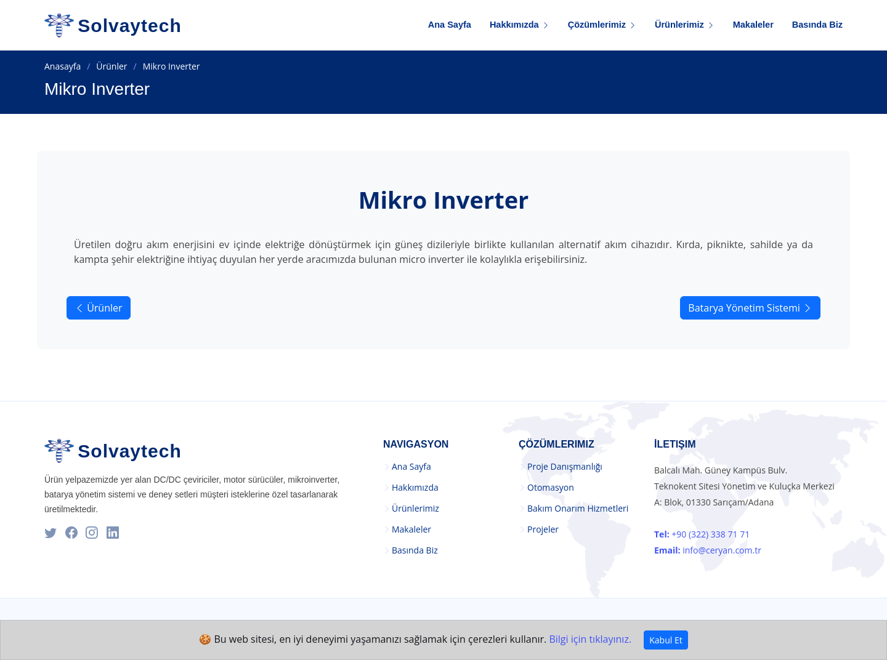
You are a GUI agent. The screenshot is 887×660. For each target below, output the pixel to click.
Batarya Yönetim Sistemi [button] (750, 308)
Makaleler (753, 25)
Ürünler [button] (99, 308)
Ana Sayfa (449, 25)
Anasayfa (62, 66)
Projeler (543, 529)
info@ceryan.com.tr (707, 550)
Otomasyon (550, 487)
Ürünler (111, 66)
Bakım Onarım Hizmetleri (577, 508)
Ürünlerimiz (415, 508)
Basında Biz (817, 25)
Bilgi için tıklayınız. (590, 639)
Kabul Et (665, 640)
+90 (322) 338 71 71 (702, 534)
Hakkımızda (415, 487)
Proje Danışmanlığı (564, 466)
